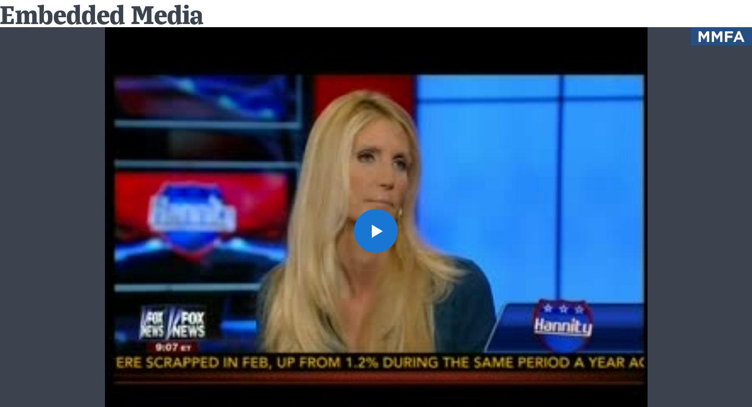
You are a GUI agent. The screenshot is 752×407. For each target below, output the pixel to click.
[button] (376, 231)
